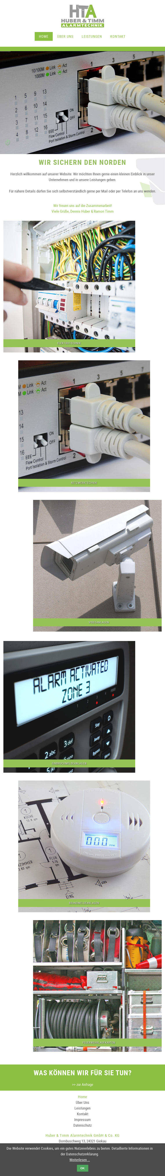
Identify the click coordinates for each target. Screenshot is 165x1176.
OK (82, 1168)
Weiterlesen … (79, 1159)
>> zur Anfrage (82, 1084)
